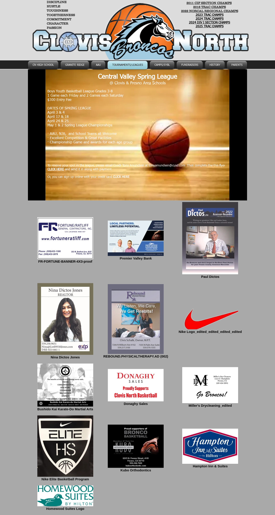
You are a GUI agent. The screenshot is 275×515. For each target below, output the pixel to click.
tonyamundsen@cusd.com (167, 165)
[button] (162, 65)
